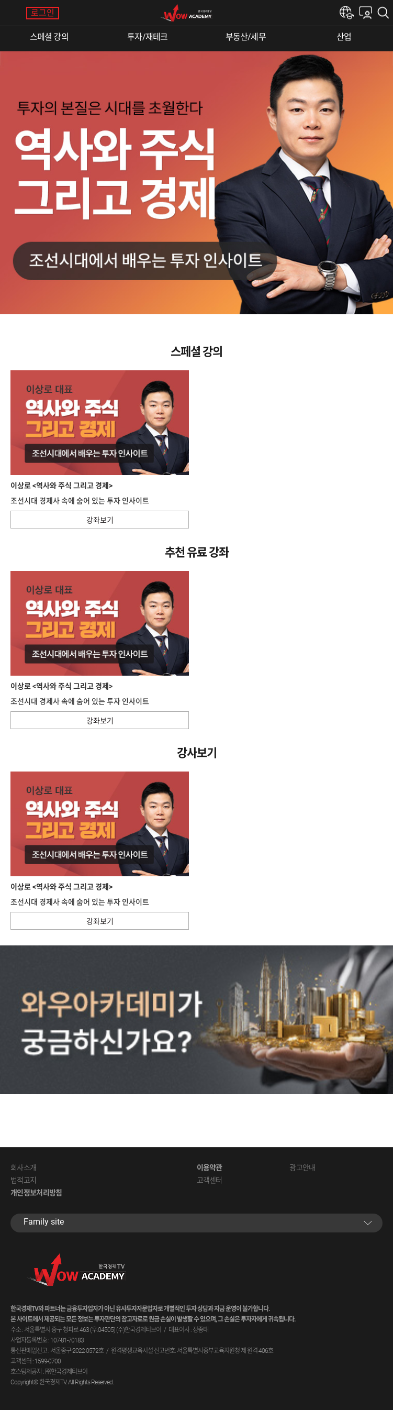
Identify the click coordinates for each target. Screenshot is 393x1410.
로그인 (42, 13)
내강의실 (365, 12)
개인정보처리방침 (36, 1192)
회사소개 (23, 1167)
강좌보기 (100, 520)
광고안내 (302, 1167)
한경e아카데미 (347, 12)
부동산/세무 (246, 37)
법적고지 (23, 1180)
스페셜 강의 (49, 37)
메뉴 (13, 13)
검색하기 (385, 12)
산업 (343, 37)
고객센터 (209, 1180)
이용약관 (209, 1167)
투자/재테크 (147, 37)
